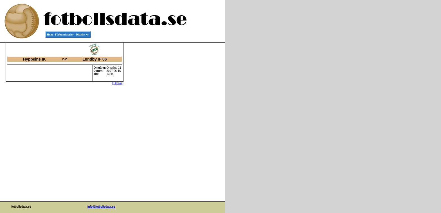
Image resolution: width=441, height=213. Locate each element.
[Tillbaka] (117, 83)
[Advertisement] (199, 128)
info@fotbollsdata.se (101, 206)
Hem (50, 34)
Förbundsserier (64, 34)
